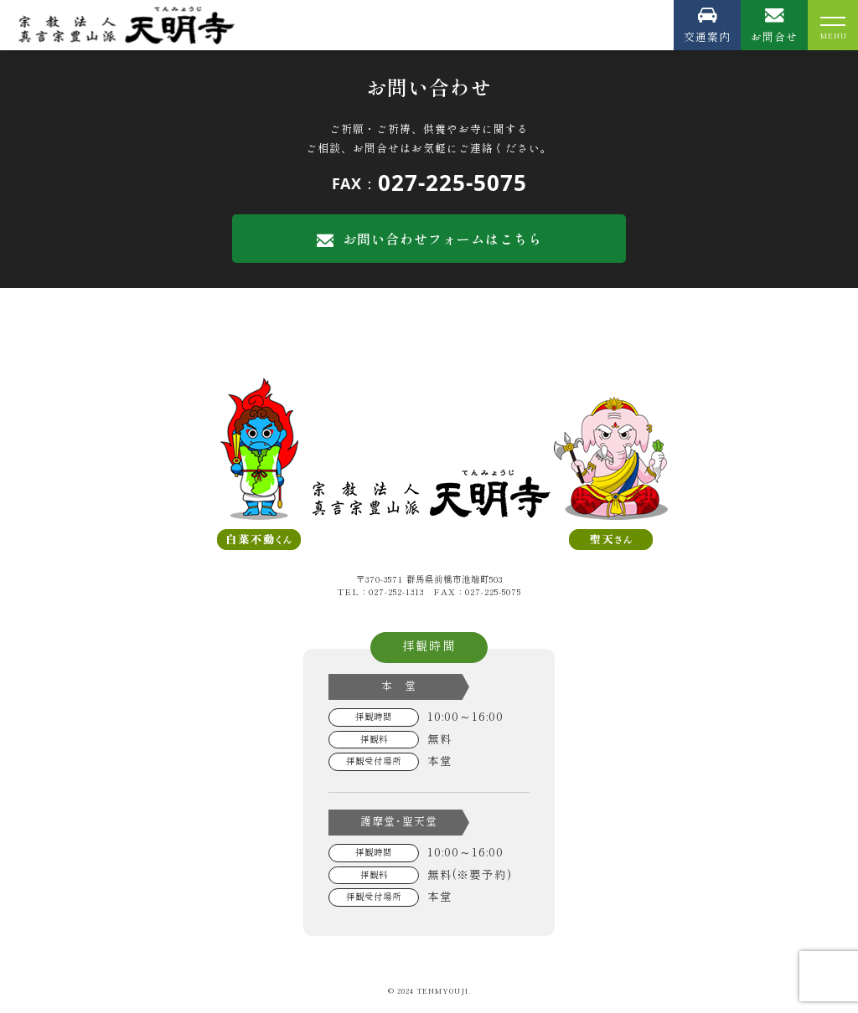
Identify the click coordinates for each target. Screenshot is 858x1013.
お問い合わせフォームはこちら (429, 239)
